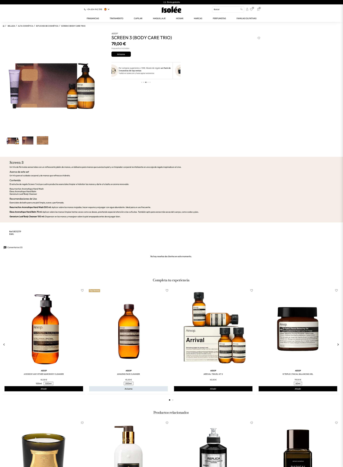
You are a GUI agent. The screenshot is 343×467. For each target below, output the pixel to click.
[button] (141, 82)
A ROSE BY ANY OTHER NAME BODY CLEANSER (44, 374)
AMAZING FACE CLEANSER (128, 374)
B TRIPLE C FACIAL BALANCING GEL (298, 374)
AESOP (114, 33)
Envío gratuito (171, 2)
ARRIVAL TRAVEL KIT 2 (213, 374)
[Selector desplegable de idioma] (107, 9)
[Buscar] (228, 9)
